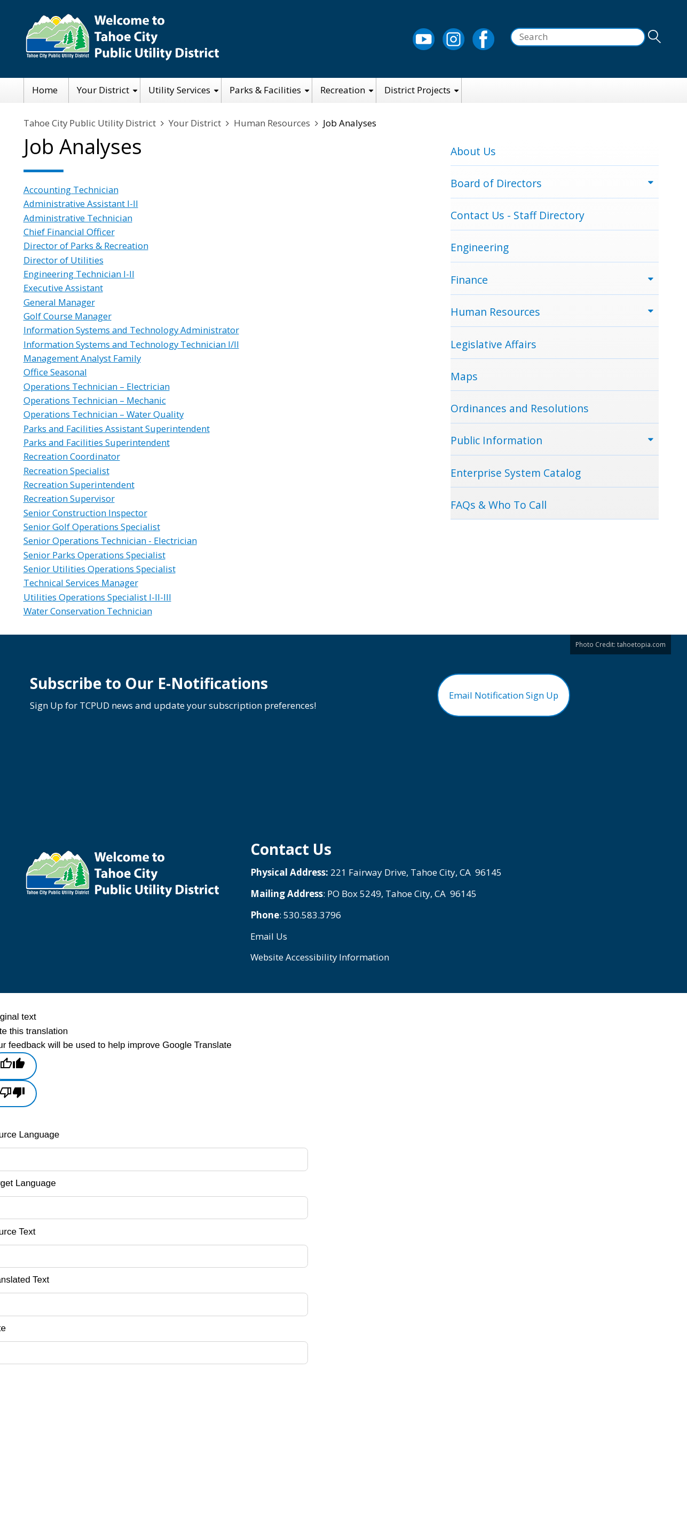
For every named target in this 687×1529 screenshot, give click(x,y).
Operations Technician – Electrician (97, 386)
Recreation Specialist (67, 471)
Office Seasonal (55, 372)
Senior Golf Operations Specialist (92, 527)
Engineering (480, 248)
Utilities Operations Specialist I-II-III (98, 597)
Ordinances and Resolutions (520, 410)
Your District (103, 90)
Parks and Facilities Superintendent (98, 442)
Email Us (269, 940)
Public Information (496, 442)
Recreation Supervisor (69, 498)
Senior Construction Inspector (85, 513)
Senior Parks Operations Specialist (95, 555)
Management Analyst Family (84, 358)
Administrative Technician (78, 218)
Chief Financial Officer (69, 232)
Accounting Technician (71, 189)
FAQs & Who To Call (499, 507)
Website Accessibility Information (321, 961)
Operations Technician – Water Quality (105, 414)
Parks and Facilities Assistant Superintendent (118, 428)
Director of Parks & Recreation (86, 245)
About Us (473, 151)
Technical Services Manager (81, 583)
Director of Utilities (63, 260)
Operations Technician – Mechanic (96, 400)
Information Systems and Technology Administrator (133, 330)
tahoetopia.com (641, 644)
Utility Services (179, 90)
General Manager (60, 302)
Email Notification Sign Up (503, 697)
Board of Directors (496, 183)
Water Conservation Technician (88, 611)
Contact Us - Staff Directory (518, 216)
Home (45, 90)
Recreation (342, 90)
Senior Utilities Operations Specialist (100, 569)
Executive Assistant (63, 288)
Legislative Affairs (494, 345)
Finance (469, 281)
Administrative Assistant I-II (81, 203)
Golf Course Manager (68, 316)
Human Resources (274, 123)
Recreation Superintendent (79, 484)
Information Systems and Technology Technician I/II (132, 344)
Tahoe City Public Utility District (90, 123)
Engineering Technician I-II (79, 274)
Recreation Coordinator (72, 456)
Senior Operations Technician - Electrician (111, 540)
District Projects (417, 90)
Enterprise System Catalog (516, 475)
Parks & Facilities (265, 90)
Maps (464, 378)
